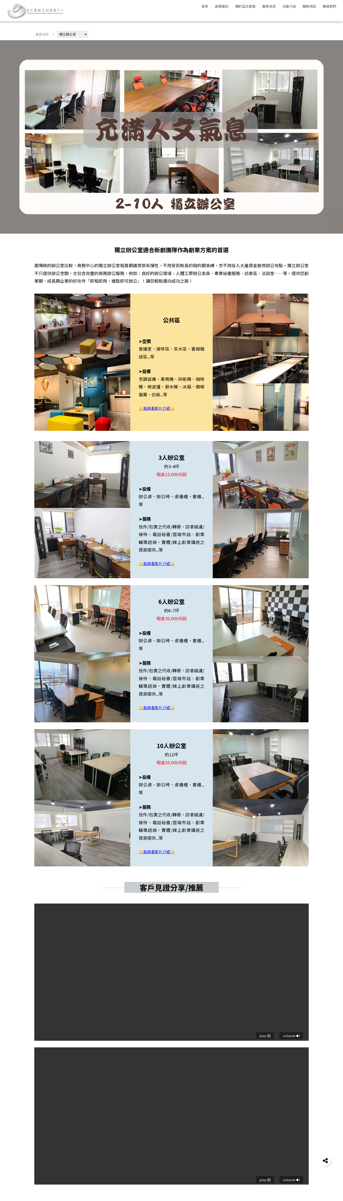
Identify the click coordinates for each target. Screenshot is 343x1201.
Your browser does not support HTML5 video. (171, 972)
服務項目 (42, 34)
